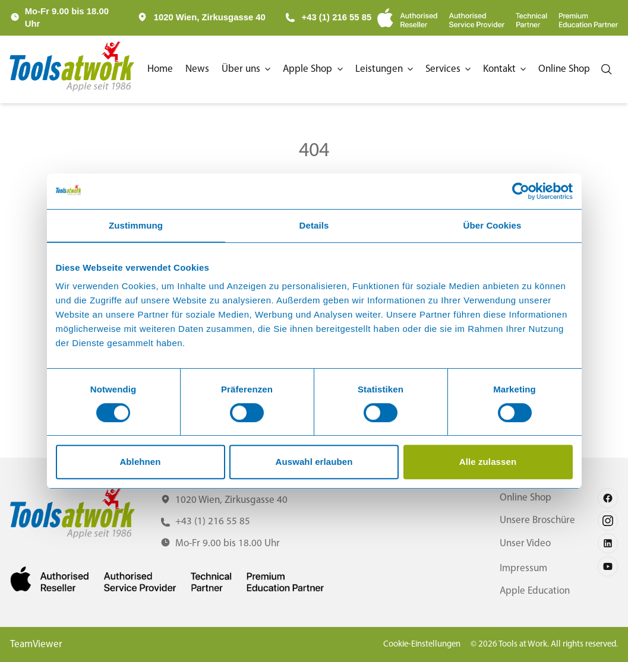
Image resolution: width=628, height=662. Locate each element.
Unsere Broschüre (537, 520)
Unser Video (525, 544)
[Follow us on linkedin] (608, 543)
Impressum (523, 568)
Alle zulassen (487, 462)
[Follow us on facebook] (608, 498)
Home (160, 69)
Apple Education (535, 591)
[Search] (606, 69)
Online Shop (525, 498)
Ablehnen (139, 462)
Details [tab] (314, 225)
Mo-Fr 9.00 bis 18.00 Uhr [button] (67, 17)
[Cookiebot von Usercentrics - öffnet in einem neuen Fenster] (521, 191)
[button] (247, 70)
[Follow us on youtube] (608, 566)
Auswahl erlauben (314, 462)
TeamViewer (36, 644)
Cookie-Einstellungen (421, 644)
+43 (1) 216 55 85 (328, 17)
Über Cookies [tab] (492, 225)
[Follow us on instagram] (608, 521)
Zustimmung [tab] (136, 225)
